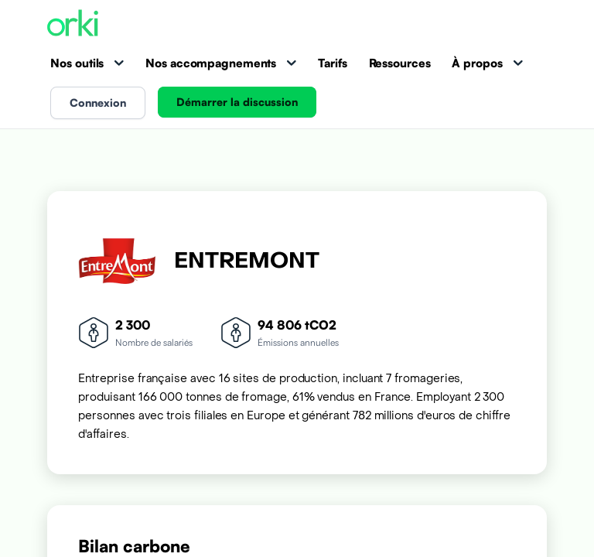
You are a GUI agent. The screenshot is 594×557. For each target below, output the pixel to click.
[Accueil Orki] (72, 24)
